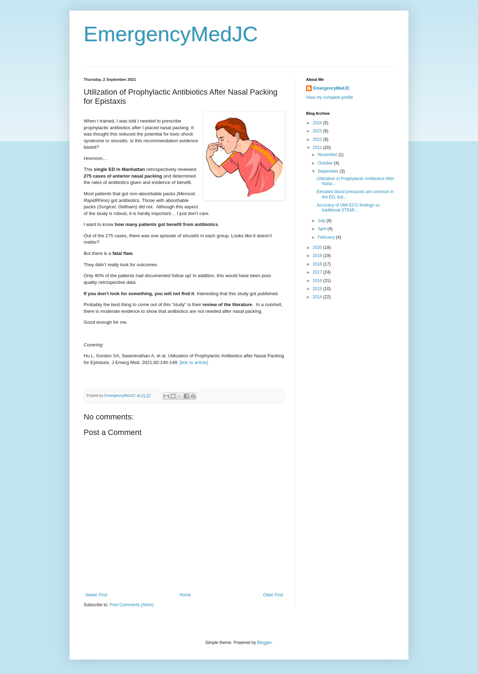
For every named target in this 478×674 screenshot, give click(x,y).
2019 (318, 255)
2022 (318, 139)
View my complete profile (329, 97)
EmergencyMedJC (171, 34)
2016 (318, 280)
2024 (318, 122)
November (328, 154)
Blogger (264, 642)
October (326, 163)
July (322, 220)
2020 (318, 247)
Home (185, 594)
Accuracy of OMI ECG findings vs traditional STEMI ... (348, 208)
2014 (318, 296)
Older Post (273, 594)
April (322, 228)
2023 (318, 131)
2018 (318, 264)
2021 (318, 147)
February (327, 237)
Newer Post (96, 594)
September (329, 171)
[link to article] (194, 362)
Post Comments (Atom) (131, 604)
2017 (318, 272)
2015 (318, 288)
